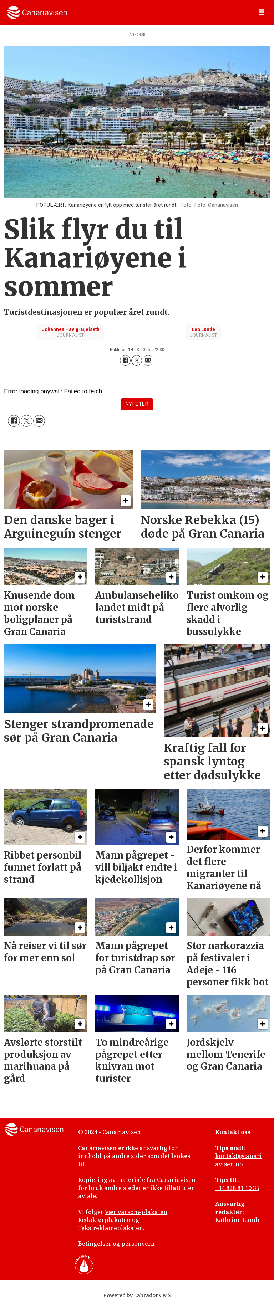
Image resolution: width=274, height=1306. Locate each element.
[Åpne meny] (262, 12)
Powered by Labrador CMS (137, 1295)
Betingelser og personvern (116, 1244)
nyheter (137, 404)
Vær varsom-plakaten (136, 1212)
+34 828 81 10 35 (237, 1188)
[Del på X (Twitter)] (136, 360)
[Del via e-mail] (148, 360)
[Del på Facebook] (125, 360)
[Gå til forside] (37, 12)
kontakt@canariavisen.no (238, 1160)
